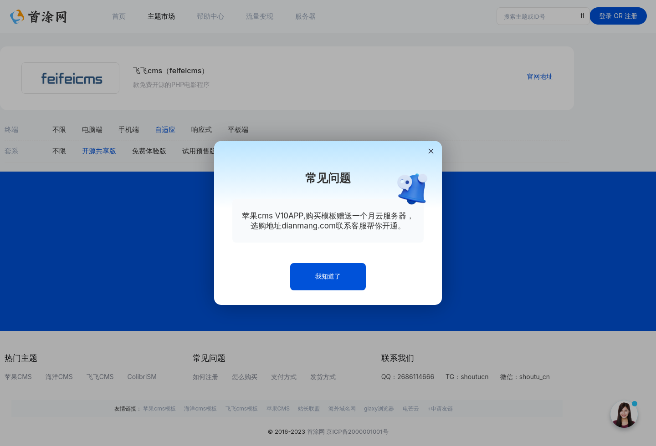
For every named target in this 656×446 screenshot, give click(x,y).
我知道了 (328, 276)
